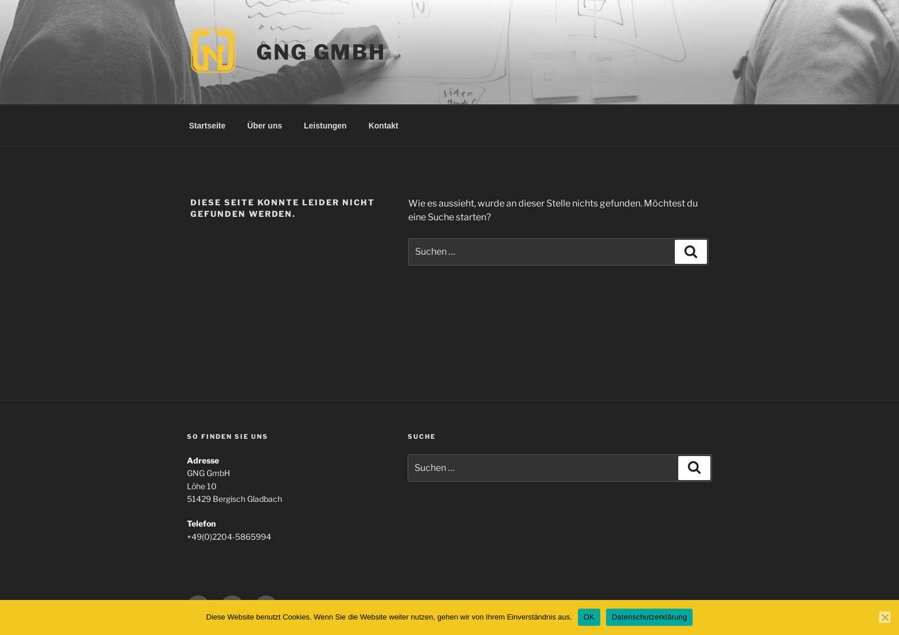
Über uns (264, 125)
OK (589, 617)
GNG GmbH (321, 52)
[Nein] (884, 617)
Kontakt (383, 125)
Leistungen (325, 125)
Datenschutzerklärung (649, 617)
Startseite (207, 125)
